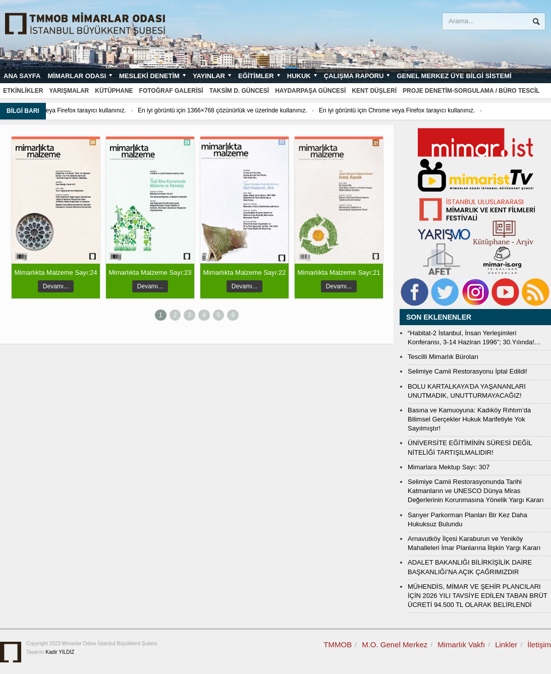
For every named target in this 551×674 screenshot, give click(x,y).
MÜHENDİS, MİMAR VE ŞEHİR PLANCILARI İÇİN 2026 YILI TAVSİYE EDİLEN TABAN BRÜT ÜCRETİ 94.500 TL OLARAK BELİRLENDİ (477, 595)
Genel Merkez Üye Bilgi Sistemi (454, 76)
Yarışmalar (69, 90)
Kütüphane (114, 90)
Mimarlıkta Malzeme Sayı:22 (244, 272)
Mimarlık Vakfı (461, 644)
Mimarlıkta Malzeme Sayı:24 (56, 272)
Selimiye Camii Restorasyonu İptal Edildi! (467, 371)
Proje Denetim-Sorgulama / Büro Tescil (471, 90)
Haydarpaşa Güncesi (310, 90)
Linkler (506, 644)
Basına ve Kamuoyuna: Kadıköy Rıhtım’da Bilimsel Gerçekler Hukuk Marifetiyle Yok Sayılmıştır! (469, 419)
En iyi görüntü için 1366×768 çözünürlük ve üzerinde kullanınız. (244, 110)
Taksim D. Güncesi (239, 90)
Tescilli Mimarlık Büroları (443, 356)
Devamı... (56, 286)
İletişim (539, 644)
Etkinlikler (23, 90)
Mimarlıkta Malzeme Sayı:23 (150, 272)
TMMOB (337, 644)
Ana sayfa (22, 76)
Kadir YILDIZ (59, 652)
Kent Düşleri (374, 90)
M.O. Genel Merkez (394, 644)
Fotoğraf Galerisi (171, 90)
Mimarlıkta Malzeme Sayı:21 (339, 272)
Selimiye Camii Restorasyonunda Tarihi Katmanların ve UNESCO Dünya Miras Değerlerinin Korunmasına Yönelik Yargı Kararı (476, 491)
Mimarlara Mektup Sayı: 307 (449, 467)
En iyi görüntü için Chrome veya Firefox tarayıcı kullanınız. (419, 110)
